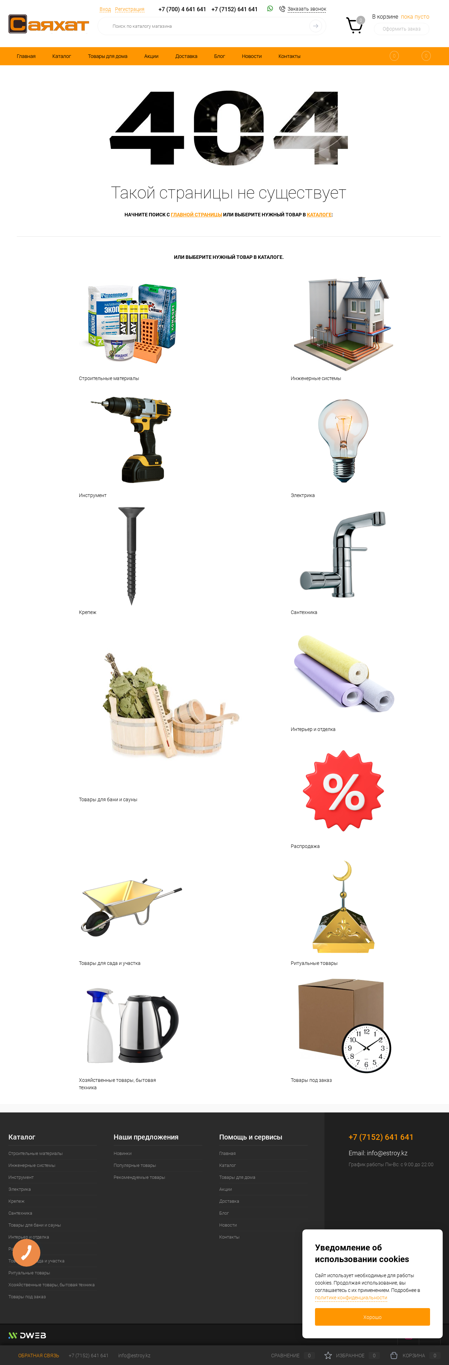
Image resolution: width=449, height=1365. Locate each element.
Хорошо (372, 1317)
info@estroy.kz (387, 1153)
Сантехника (334, 559)
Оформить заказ (402, 29)
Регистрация (130, 9)
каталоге (319, 214)
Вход (105, 9)
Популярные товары (135, 1165)
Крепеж (123, 559)
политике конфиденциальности (351, 1297)
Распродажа (334, 793)
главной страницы (196, 214)
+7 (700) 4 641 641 (182, 9)
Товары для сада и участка (123, 910)
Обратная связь (33, 1355)
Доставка (186, 56)
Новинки (123, 1153)
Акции (151, 56)
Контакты (289, 56)
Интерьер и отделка (334, 676)
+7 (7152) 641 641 (235, 9)
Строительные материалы (123, 325)
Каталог (61, 56)
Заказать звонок (307, 9)
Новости (252, 56)
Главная (26, 56)
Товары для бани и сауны (123, 711)
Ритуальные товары (334, 910)
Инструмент (123, 442)
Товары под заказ (334, 1027)
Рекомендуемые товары (139, 1177)
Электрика (334, 442)
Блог (219, 56)
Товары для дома (107, 56)
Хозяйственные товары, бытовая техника (123, 1030)
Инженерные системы (334, 325)
